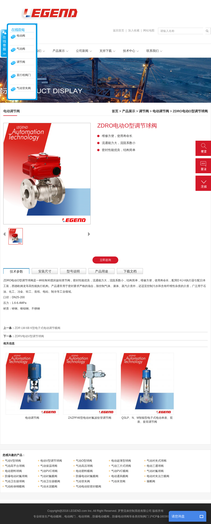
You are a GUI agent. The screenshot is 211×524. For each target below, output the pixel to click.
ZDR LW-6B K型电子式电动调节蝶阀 (37, 328)
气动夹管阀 (118, 481)
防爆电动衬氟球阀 (16, 476)
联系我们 (152, 51)
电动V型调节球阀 (51, 460)
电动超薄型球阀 (121, 460)
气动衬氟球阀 (155, 471)
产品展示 (59, 51)
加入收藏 (133, 30)
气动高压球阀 (84, 465)
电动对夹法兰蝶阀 (158, 476)
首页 (115, 111)
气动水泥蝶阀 (48, 486)
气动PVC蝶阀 (119, 471)
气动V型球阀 (13, 460)
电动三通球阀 (155, 465)
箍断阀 (151, 481)
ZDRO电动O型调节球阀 (190, 111)
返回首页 (118, 30)
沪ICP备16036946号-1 (164, 516)
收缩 (4, 43)
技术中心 (129, 51)
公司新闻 (82, 51)
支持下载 (106, 51)
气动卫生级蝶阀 (50, 481)
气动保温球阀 (48, 465)
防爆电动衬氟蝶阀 (87, 476)
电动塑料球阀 (13, 471)
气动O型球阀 (84, 460)
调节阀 (144, 111)
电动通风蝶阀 (119, 476)
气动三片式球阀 (121, 465)
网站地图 (148, 30)
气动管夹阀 (83, 481)
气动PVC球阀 (49, 471)
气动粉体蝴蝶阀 (15, 486)
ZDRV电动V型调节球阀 (29, 336)
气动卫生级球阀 (15, 481)
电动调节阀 (161, 111)
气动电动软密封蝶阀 (88, 486)
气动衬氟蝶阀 (48, 476)
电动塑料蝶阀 (84, 471)
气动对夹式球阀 (156, 460)
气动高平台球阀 (15, 465)
